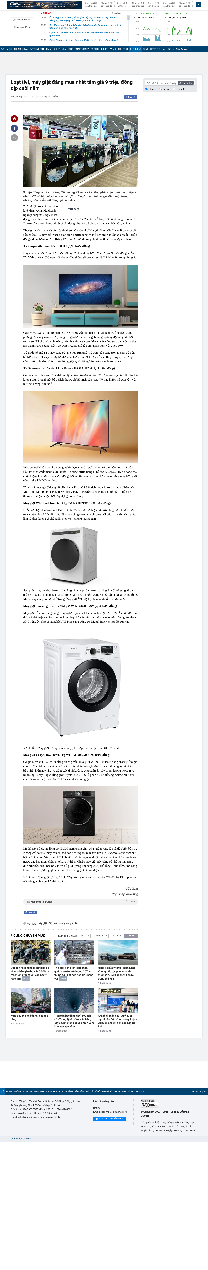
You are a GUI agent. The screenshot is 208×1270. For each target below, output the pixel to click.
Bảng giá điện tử (21, 19)
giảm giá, (69, 923)
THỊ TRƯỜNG (135, 49)
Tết (76, 923)
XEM (131, 935)
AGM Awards (181, 49)
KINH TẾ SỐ (123, 49)
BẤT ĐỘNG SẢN (37, 49)
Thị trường (53, 96)
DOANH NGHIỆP (53, 49)
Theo (80, 901)
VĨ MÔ (113, 49)
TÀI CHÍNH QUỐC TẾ (100, 49)
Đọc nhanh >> (118, 13)
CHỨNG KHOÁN (21, 49)
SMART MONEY (82, 49)
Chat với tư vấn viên (109, 1119)
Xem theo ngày (67, 936)
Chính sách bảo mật (21, 1138)
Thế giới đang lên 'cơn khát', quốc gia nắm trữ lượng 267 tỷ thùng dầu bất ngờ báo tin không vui (73, 973)
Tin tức (166, 89)
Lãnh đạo (181, 89)
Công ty (152, 89)
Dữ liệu (171, 49)
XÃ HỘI (9, 49)
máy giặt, (43, 923)
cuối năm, (58, 923)
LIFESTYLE (155, 49)
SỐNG (145, 49)
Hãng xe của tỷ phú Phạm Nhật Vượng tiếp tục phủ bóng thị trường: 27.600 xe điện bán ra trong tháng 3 (116, 973)
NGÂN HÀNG (67, 49)
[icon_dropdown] (198, 4)
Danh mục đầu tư (21, 27)
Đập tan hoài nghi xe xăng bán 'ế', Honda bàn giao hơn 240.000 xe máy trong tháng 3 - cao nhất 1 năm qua (30, 973)
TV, (50, 923)
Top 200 (203, 1091)
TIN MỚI (74, 209)
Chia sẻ (131, 97)
